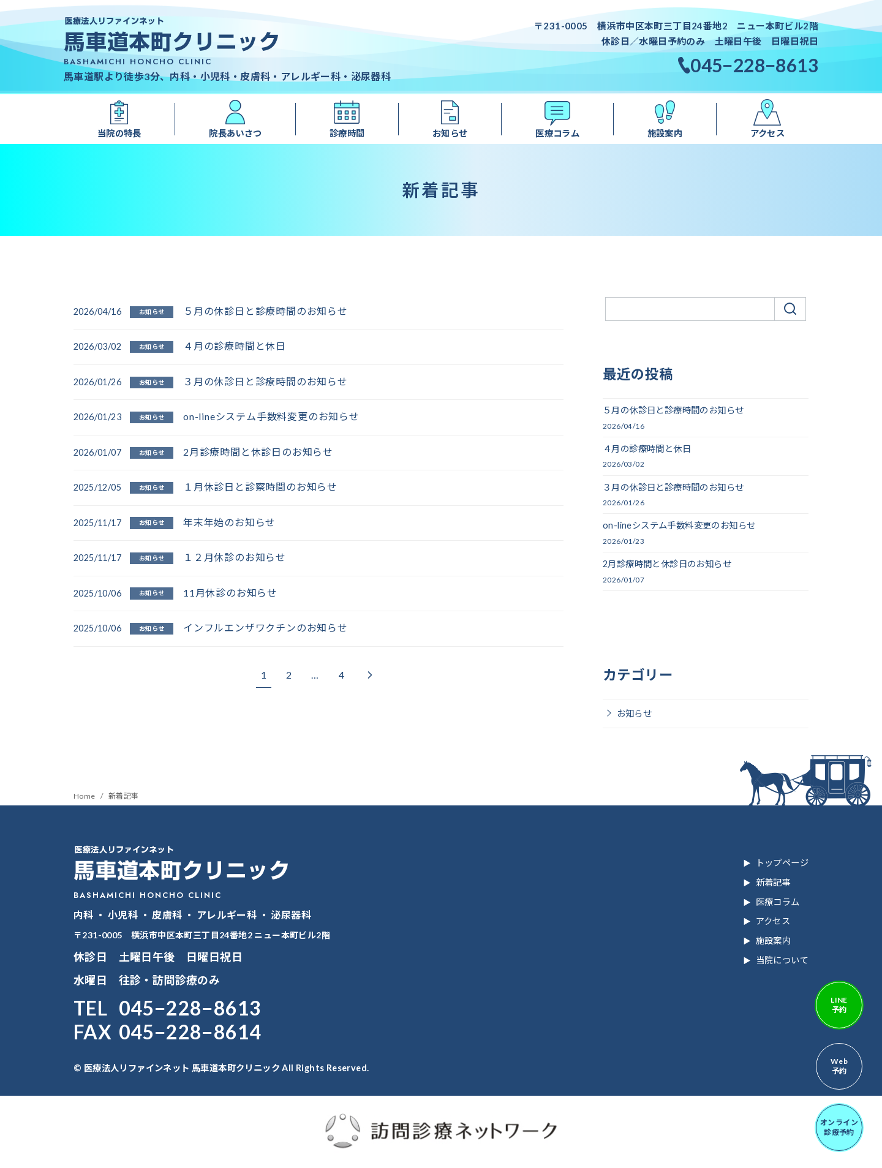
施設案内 (665, 133)
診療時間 (347, 133)
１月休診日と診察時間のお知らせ (260, 486)
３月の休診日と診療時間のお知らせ (265, 381)
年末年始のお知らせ (229, 522)
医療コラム (557, 133)
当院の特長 (119, 133)
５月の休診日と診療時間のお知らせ (265, 311)
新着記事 (123, 796)
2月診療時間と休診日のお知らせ (258, 452)
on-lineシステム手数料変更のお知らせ (271, 416)
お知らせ (450, 133)
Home (85, 796)
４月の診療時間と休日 (234, 346)
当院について (782, 960)
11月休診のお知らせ (230, 592)
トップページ (782, 862)
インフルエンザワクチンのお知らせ (265, 627)
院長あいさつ (235, 133)
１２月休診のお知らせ (234, 557)
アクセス (767, 133)
